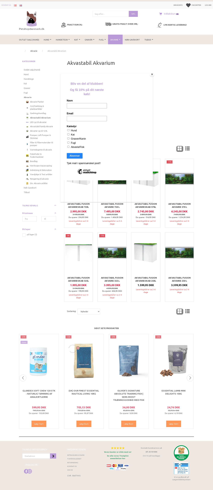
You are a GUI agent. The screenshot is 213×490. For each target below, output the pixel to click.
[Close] (152, 74)
